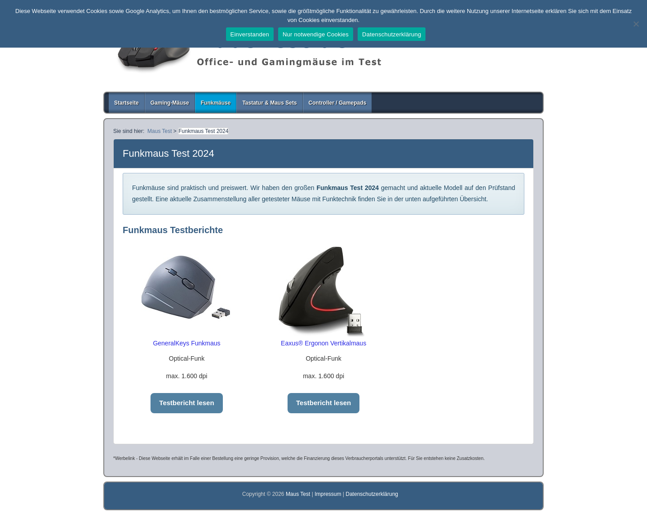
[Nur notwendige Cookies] (635, 23)
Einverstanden (249, 34)
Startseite (126, 103)
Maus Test (299, 494)
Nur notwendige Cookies (316, 34)
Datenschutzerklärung (372, 494)
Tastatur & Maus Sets (269, 103)
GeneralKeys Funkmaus (186, 343)
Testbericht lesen (186, 403)
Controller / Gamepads (338, 103)
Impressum (328, 494)
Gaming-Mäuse (170, 103)
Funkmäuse (216, 103)
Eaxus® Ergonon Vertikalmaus (323, 343)
